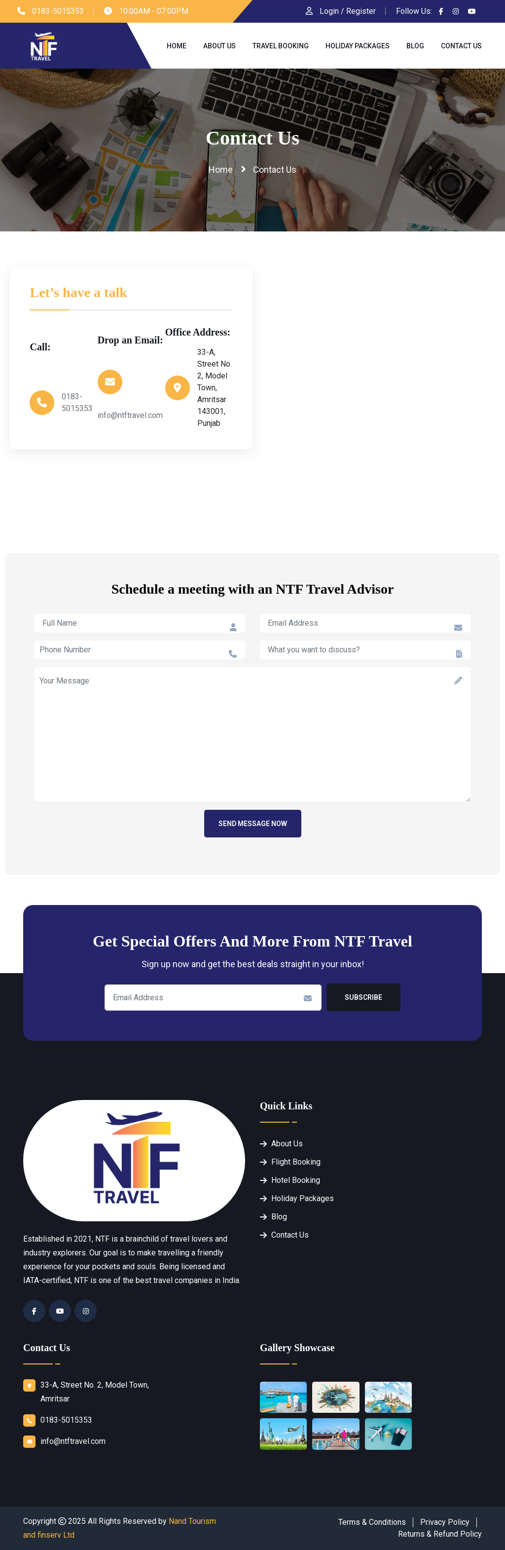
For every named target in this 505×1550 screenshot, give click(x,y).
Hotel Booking (295, 1180)
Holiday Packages (357, 46)
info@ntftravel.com (130, 415)
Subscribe (363, 997)
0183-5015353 (58, 11)
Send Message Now (252, 824)
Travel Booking (280, 46)
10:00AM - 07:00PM (153, 11)
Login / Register (341, 11)
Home (176, 46)
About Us (219, 46)
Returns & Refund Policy (440, 1534)
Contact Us (461, 46)
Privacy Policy (444, 1522)
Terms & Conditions (372, 1522)
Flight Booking (296, 1162)
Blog (415, 46)
